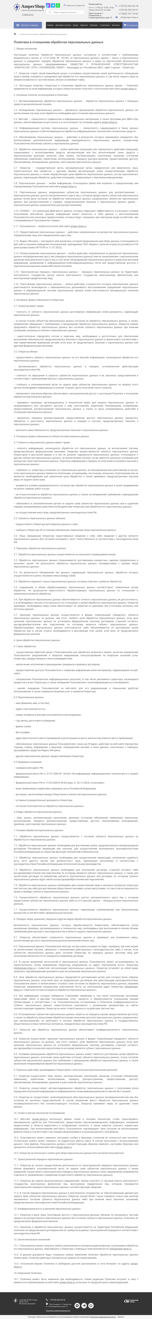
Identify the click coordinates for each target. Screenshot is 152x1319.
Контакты (116, 25)
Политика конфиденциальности (58, 1311)
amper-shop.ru (129, 88)
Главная (50, 25)
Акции (75, 25)
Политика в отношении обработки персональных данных (42, 34)
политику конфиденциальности (103, 1317)
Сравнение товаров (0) (74, 5)
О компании (105, 25)
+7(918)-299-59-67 (128, 9)
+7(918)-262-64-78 (128, 6)
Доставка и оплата (63, 25)
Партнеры (94, 25)
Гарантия (84, 25)
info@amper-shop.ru (129, 17)
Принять (120, 1317)
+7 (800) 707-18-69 (128, 13)
